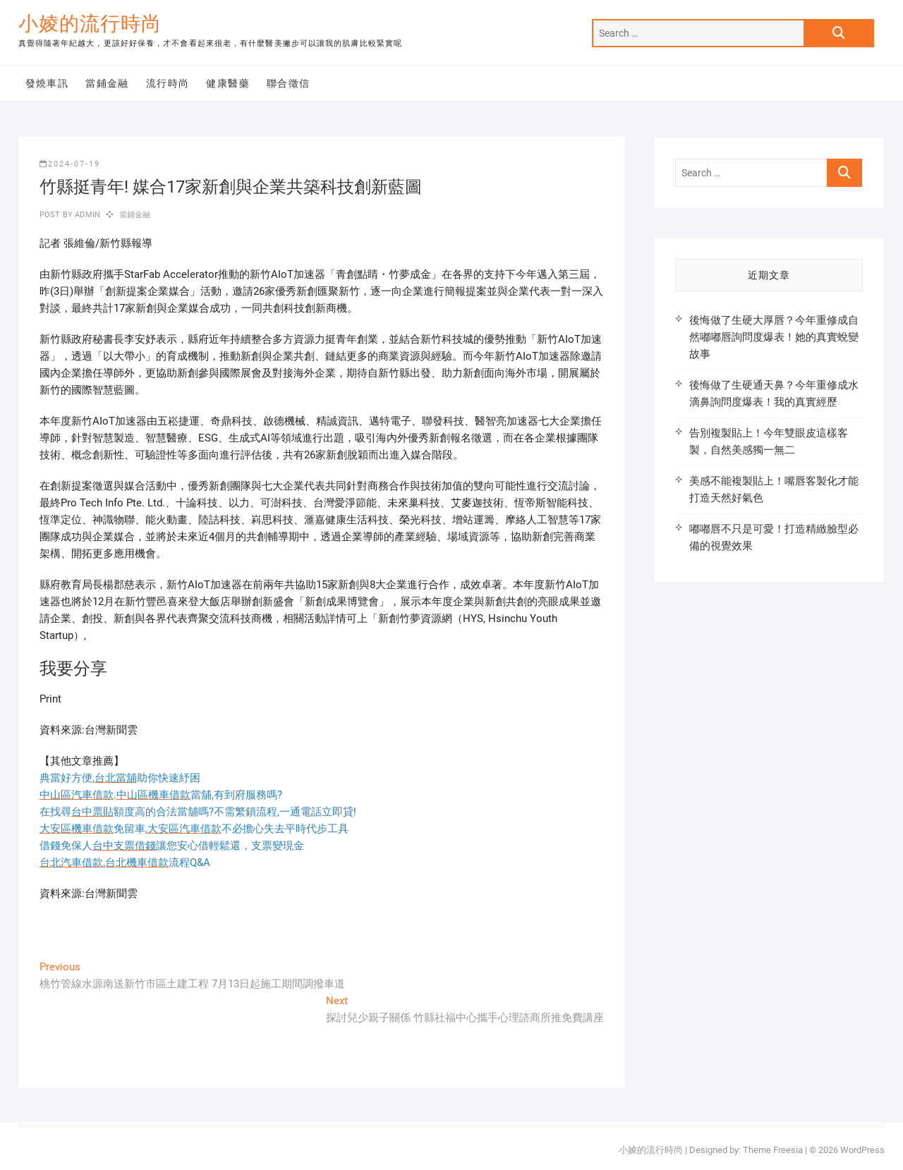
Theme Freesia (773, 1150)
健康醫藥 (228, 83)
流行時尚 (168, 83)
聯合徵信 (288, 83)
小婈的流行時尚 (90, 23)
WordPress (862, 1150)
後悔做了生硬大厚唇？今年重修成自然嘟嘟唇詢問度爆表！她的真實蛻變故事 (774, 337)
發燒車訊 (47, 83)
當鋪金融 (107, 83)
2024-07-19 (70, 164)
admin (86, 214)
